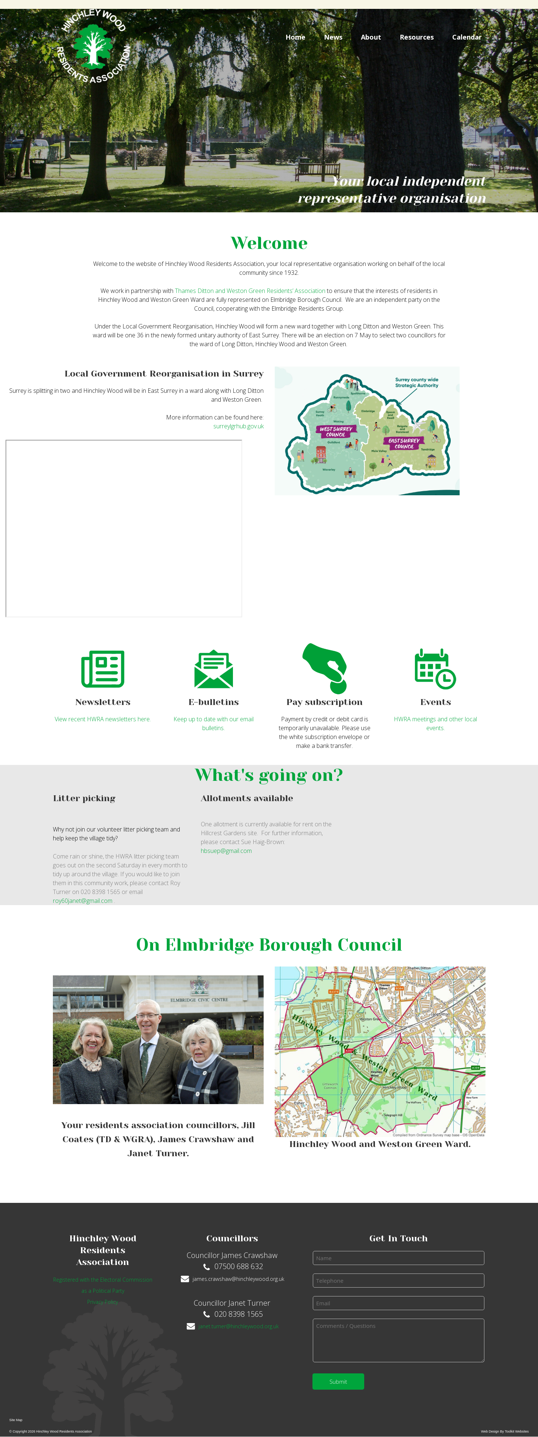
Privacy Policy (102, 1301)
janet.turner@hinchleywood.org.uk (239, 1326)
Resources (417, 37)
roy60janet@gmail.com (83, 901)
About (371, 37)
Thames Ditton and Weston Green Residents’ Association (251, 291)
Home (295, 37)
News (333, 37)
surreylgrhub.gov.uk (238, 426)
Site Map (16, 1420)
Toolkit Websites (517, 1431)
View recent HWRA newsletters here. (103, 719)
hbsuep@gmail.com (226, 851)
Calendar (467, 37)
